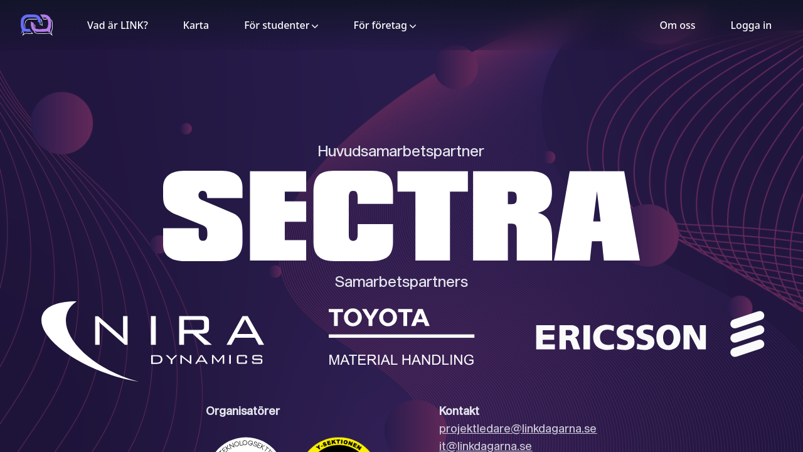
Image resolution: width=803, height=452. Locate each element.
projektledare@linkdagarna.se (518, 428)
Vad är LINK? (117, 25)
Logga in (751, 25)
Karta (196, 25)
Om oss (677, 25)
